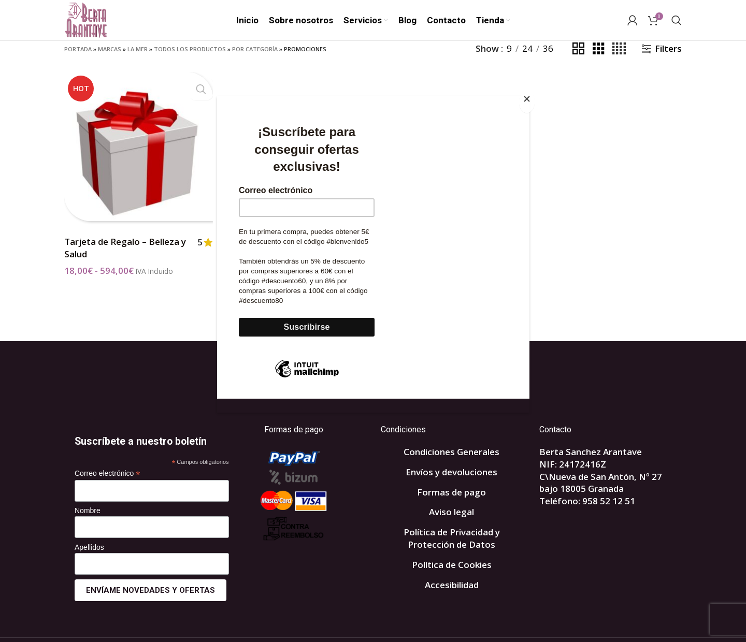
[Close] (527, 102)
